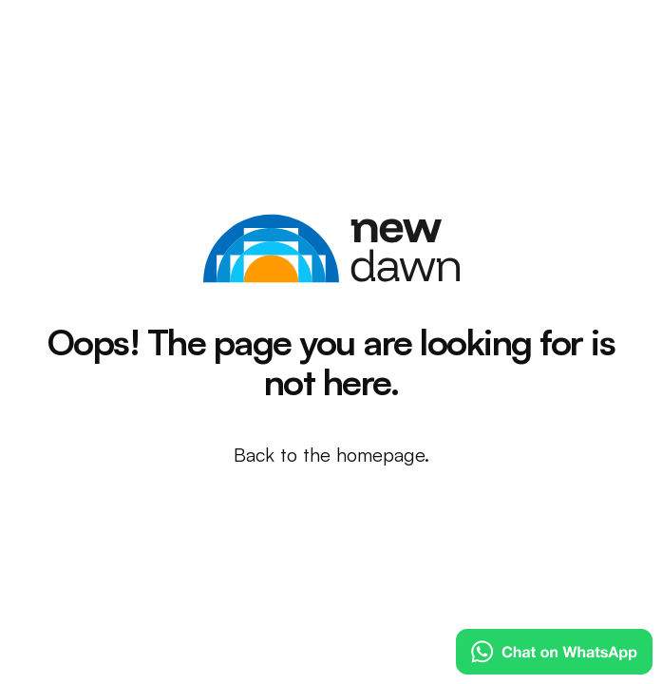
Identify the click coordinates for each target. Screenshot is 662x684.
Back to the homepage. (331, 454)
